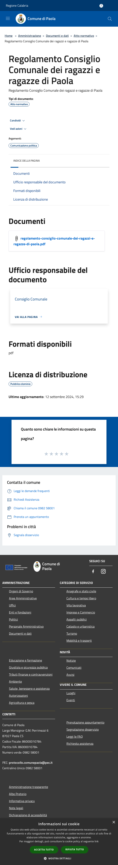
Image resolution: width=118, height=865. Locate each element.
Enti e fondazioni (20, 612)
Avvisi (70, 674)
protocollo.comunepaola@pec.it (31, 762)
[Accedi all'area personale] (101, 5)
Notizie (71, 660)
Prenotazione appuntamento (85, 722)
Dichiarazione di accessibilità (28, 815)
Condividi (18, 120)
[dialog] (59, 841)
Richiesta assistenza (79, 743)
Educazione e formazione (25, 660)
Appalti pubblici (76, 619)
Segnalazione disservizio (82, 729)
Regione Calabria (17, 5)
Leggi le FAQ (74, 736)
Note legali (16, 808)
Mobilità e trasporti (79, 640)
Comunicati (73, 667)
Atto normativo (84, 35)
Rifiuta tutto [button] (74, 849)
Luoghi (70, 693)
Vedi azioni (19, 129)
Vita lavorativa (76, 605)
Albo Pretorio (17, 794)
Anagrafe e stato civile (81, 591)
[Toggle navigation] (7, 18)
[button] (59, 858)
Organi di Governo (21, 591)
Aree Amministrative (23, 598)
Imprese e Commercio (80, 612)
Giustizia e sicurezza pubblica (28, 667)
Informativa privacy (22, 801)
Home (9, 35)
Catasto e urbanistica (80, 626)
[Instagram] (103, 571)
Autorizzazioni (18, 695)
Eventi (70, 700)
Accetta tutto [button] (44, 849)
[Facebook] (93, 571)
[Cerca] (109, 18)
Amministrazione (29, 35)
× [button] (113, 822)
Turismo (71, 633)
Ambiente (15, 681)
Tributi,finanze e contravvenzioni (31, 674)
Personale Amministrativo (26, 626)
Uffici (12, 605)
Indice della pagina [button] (26, 160)
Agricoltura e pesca (21, 702)
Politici (13, 619)
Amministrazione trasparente (28, 786)
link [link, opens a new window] (97, 841)
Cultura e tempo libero (81, 598)
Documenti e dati (57, 35)
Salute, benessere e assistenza (29, 688)
